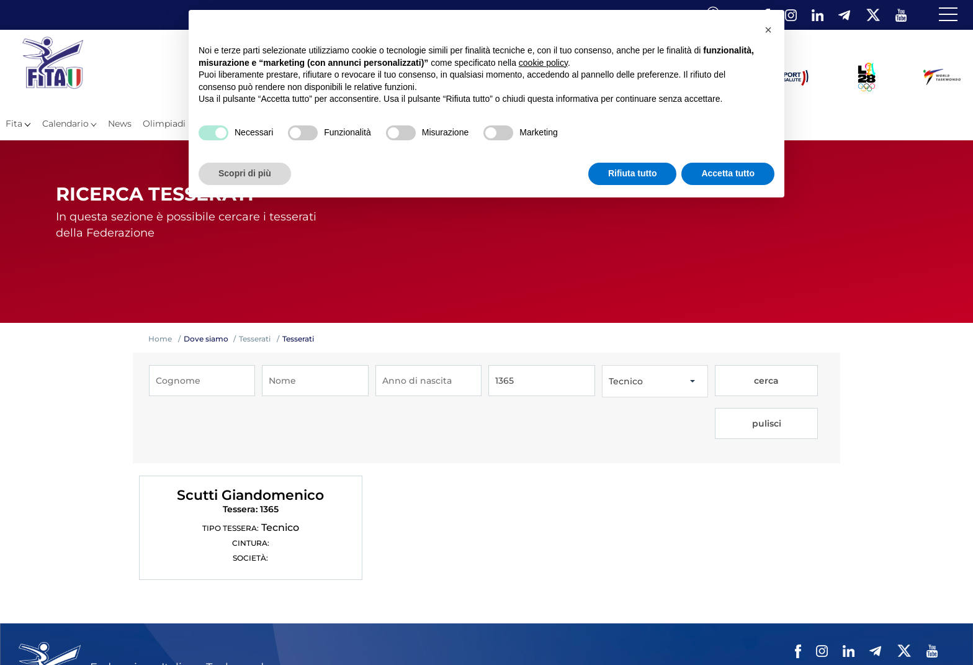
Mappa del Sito (517, 633)
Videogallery (642, 633)
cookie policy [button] (543, 63)
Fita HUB (932, 633)
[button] (768, 30)
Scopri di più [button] (244, 173)
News (120, 124)
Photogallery (582, 633)
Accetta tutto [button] (728, 173)
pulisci (794, 381)
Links (468, 633)
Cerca (853, 633)
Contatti (692, 633)
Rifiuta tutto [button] (632, 173)
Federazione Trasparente (399, 633)
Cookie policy (807, 633)
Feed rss (889, 633)
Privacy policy (744, 633)
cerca (741, 381)
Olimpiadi (164, 124)
